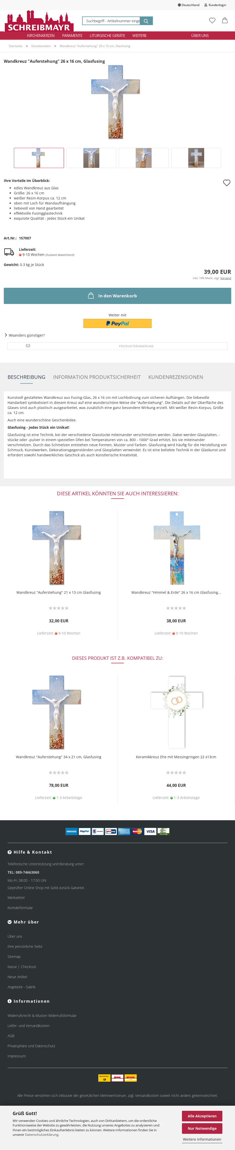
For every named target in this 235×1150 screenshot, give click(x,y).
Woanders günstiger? (27, 335)
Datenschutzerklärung (41, 1134)
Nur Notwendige (202, 1128)
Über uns (199, 35)
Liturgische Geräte (107, 35)
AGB (11, 1035)
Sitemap (14, 956)
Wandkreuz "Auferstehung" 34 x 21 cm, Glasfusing (58, 756)
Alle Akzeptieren (202, 1116)
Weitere (139, 35)
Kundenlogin (215, 5)
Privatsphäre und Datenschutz (31, 1045)
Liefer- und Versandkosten (29, 1025)
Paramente (72, 35)
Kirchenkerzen (41, 35)
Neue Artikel (17, 976)
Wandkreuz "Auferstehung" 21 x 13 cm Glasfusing (58, 592)
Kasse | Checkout (22, 966)
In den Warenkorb (112, 295)
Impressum (17, 1056)
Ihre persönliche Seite (25, 946)
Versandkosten (147, 1095)
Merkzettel (16, 897)
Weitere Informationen (202, 1139)
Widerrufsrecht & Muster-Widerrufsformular (42, 1015)
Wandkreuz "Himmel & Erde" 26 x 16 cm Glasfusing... (176, 592)
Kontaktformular (20, 907)
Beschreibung (26, 377)
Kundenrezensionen (175, 377)
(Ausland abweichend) (59, 255)
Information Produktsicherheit (97, 377)
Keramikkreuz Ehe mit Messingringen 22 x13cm (176, 756)
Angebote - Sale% (21, 986)
